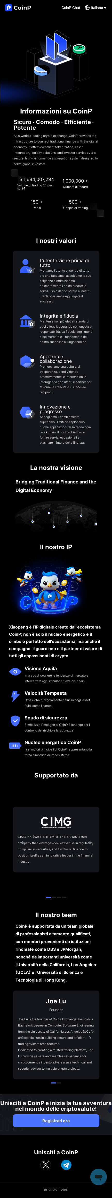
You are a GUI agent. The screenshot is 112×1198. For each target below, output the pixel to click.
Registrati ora (56, 1120)
